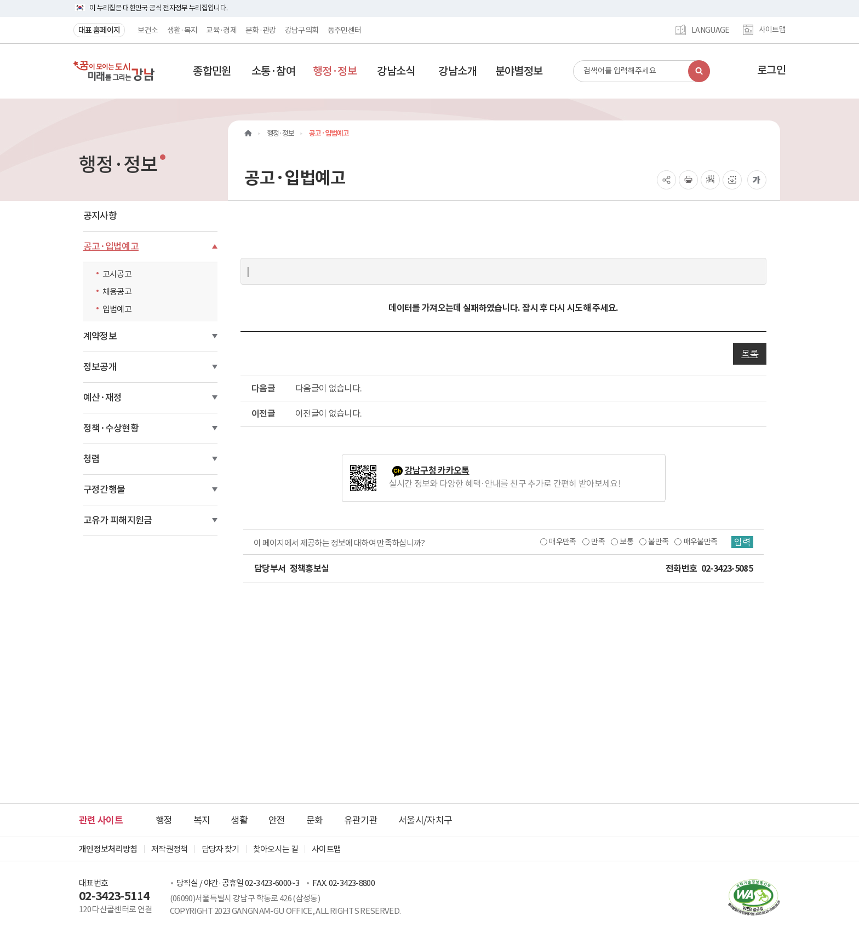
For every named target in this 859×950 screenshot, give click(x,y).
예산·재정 (102, 397)
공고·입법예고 (111, 246)
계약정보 (100, 336)
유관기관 (360, 820)
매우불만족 (701, 541)
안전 (276, 820)
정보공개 (100, 367)
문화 (314, 820)
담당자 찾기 (220, 849)
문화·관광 (260, 30)
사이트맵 (772, 30)
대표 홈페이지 (99, 30)
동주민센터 (345, 30)
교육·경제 (221, 30)
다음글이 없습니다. (328, 388)
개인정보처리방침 (108, 849)
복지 (201, 820)
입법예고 (116, 309)
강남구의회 (302, 30)
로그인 (771, 70)
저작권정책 (169, 849)
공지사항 (100, 216)
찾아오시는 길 (275, 849)
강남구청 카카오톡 (437, 470)
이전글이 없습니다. (328, 413)
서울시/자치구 (425, 820)
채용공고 (116, 291)
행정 (164, 820)
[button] (212, 71)
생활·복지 (182, 30)
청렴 (91, 459)
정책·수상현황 (111, 428)
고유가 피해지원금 (117, 520)
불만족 (658, 541)
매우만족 (562, 541)
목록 (749, 353)
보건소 (148, 30)
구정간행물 (104, 489)
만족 (598, 541)
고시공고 (116, 274)
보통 (626, 541)
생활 (239, 820)
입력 (742, 542)
